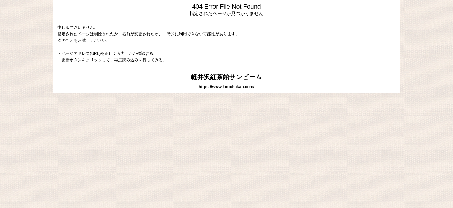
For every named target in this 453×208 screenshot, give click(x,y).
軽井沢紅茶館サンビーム (226, 77)
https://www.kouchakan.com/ (227, 86)
